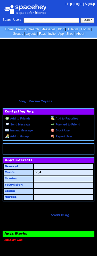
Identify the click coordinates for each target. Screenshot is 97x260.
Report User (61, 136)
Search (87, 20)
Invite (52, 34)
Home (9, 29)
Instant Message (19, 130)
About (80, 34)
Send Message (17, 124)
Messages (48, 29)
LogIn (78, 4)
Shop (69, 34)
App (61, 34)
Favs (42, 34)
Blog (61, 29)
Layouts (31, 34)
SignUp (90, 4)
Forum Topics (40, 101)
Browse (21, 29)
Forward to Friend (65, 124)
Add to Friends (18, 118)
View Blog (60, 215)
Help (68, 4)
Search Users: (12, 20)
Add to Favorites (64, 118)
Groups (18, 34)
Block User (61, 130)
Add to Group (17, 136)
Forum (85, 29)
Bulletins (72, 29)
